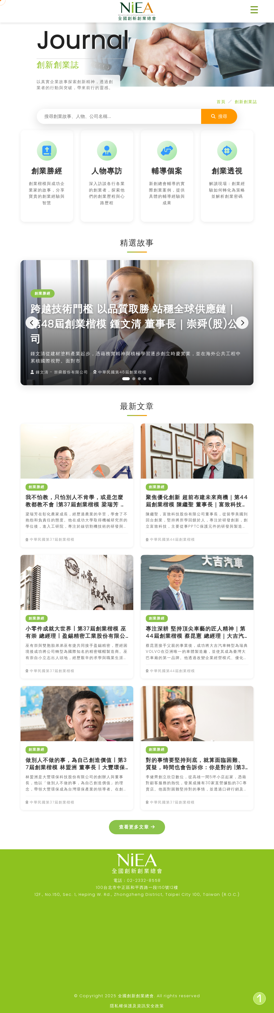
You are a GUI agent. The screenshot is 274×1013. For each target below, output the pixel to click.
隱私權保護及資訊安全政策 (137, 1006)
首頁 (221, 102)
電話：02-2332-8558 (137, 880)
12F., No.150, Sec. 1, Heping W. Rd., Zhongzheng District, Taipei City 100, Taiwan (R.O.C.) (137, 894)
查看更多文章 (137, 827)
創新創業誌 (246, 102)
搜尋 (219, 116)
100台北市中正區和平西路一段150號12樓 (137, 887)
